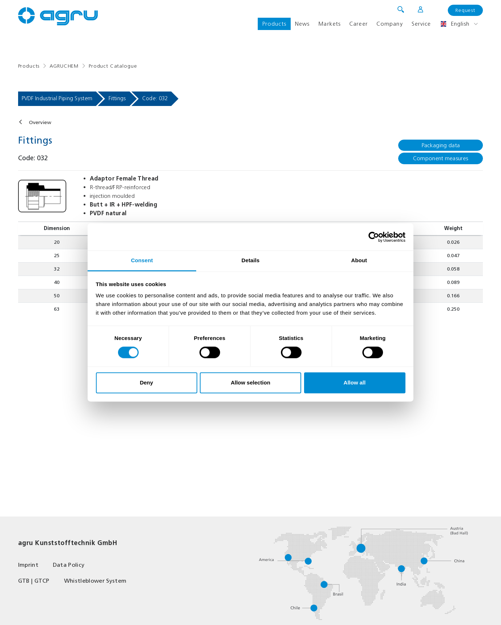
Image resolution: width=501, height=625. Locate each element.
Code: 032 (155, 98)
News (302, 23)
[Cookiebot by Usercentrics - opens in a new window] (373, 236)
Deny (146, 382)
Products (274, 23)
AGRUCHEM (64, 66)
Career (358, 23)
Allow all (355, 382)
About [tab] (359, 260)
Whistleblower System (95, 580)
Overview (40, 122)
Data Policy (69, 564)
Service (421, 23)
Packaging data (440, 145)
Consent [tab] (142, 260)
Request (465, 10)
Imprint (28, 564)
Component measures (440, 158)
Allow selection (250, 382)
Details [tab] (250, 260)
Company (389, 23)
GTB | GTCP (34, 580)
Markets (329, 23)
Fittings (117, 98)
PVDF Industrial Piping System (57, 98)
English (455, 23)
